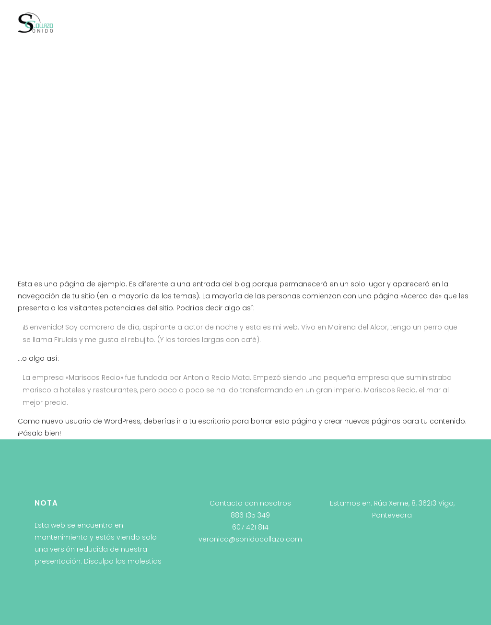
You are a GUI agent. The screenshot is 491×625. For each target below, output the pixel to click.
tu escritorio (209, 421)
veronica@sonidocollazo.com (250, 539)
